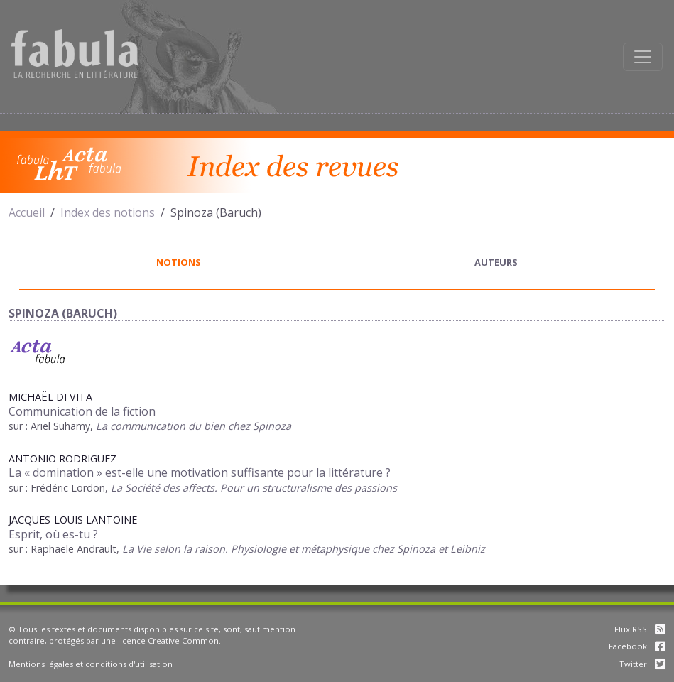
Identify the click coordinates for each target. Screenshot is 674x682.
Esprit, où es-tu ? (53, 534)
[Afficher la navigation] (643, 57)
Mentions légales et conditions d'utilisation (91, 664)
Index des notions (107, 212)
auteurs (496, 262)
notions (178, 262)
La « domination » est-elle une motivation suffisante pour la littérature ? (200, 472)
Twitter (642, 664)
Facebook (637, 646)
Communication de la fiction (82, 411)
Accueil (27, 212)
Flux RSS (639, 629)
